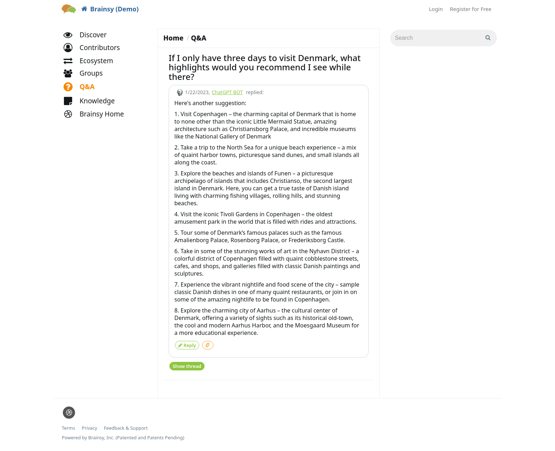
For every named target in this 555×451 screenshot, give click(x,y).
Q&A (198, 38)
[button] (95, 52)
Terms (68, 426)
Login (436, 8)
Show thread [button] (186, 364)
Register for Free (470, 8)
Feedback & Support (126, 426)
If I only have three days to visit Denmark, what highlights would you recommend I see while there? (265, 67)
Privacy (89, 426)
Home (173, 38)
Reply (187, 344)
